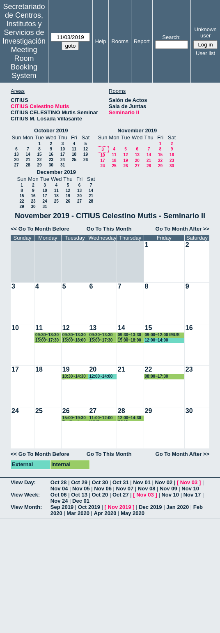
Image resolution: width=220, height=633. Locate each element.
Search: (171, 37)
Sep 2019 (61, 507)
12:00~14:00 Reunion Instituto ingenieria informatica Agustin (100, 376)
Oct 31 (120, 482)
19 (85, 154)
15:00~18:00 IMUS (74, 340)
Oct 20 (100, 495)
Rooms (119, 41)
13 (16, 154)
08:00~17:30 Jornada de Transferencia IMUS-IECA (164, 376)
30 (51, 165)
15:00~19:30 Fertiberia (74, 418)
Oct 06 (58, 495)
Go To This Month (109, 229)
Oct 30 (100, 482)
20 (16, 159)
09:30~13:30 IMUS (47, 335)
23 (51, 159)
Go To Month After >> (182, 229)
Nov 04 (59, 488)
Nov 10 (190, 488)
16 (51, 154)
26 (85, 159)
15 (39, 154)
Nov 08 (147, 488)
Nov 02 (163, 482)
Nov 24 (59, 501)
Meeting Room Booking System (24, 63)
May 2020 (132, 513)
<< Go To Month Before (40, 229)
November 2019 (137, 130)
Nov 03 (189, 482)
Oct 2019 (89, 507)
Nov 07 (125, 488)
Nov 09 (168, 488)
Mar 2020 (77, 513)
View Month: (26, 507)
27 (16, 165)
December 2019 (56, 172)
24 (62, 159)
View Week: (25, 495)
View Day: (23, 482)
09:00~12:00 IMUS (162, 335)
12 (85, 149)
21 (27, 159)
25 (74, 159)
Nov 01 (142, 482)
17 (62, 154)
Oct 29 (79, 482)
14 (27, 154)
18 (74, 154)
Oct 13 (79, 495)
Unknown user (205, 32)
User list (205, 53)
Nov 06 (103, 488)
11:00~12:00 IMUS (100, 418)
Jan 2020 (177, 507)
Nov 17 (192, 495)
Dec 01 (80, 501)
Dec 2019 (150, 507)
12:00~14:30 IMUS (129, 418)
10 (62, 149)
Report (142, 41)
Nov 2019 (119, 507)
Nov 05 (81, 488)
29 (39, 165)
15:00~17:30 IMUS (47, 340)
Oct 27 (120, 495)
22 (39, 159)
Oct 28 (58, 482)
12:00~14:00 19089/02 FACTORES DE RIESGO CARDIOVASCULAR (164, 340)
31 (62, 165)
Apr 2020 (105, 513)
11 (74, 149)
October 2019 (51, 130)
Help (100, 41)
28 (27, 165)
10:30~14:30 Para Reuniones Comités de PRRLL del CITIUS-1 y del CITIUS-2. (75, 376)
